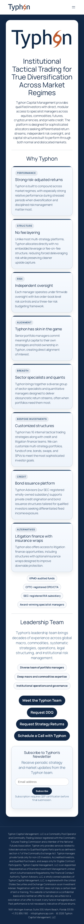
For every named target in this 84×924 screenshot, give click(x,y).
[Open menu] (73, 7)
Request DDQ (42, 712)
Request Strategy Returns (42, 723)
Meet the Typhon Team (42, 700)
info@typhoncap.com (42, 913)
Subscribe (42, 791)
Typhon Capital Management (34, 7)
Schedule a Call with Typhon (42, 735)
